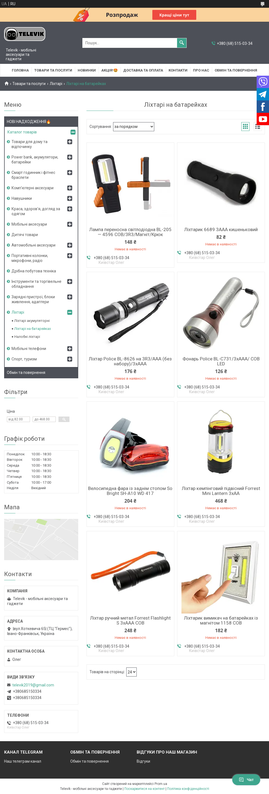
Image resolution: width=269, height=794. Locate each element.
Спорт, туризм (24, 359)
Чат (246, 779)
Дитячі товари (25, 234)
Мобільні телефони (29, 348)
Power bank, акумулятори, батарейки (35, 159)
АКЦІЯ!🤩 (109, 70)
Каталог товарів (22, 132)
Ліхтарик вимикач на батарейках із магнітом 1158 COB (221, 620)
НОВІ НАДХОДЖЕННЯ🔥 (29, 121)
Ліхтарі (56, 83)
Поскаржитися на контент (144, 789)
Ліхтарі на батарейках (32, 329)
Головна (20, 70)
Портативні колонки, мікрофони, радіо (30, 258)
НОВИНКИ (87, 70)
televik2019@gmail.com (33, 685)
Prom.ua (161, 784)
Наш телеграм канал (22, 761)
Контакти (178, 70)
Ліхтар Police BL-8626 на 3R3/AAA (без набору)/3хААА (130, 361)
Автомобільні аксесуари (33, 245)
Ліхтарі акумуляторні (32, 321)
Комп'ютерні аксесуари (33, 188)
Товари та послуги (53, 70)
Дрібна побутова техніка (34, 271)
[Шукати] (181, 43)
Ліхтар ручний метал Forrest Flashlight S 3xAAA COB (130, 620)
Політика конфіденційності (188, 789)
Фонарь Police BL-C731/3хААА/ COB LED (221, 361)
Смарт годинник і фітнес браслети (33, 175)
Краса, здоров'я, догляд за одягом (36, 211)
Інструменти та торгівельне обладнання (36, 284)
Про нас (201, 70)
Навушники (22, 198)
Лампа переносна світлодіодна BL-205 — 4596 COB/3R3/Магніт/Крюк (130, 232)
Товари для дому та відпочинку (29, 144)
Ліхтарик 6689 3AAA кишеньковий (221, 229)
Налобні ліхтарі (27, 337)
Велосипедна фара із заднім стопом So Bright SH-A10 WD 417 (130, 491)
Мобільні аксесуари (29, 224)
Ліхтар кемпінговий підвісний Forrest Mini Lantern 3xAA (221, 491)
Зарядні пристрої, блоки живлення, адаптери (33, 299)
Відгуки (143, 761)
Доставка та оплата (143, 70)
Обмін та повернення (236, 70)
